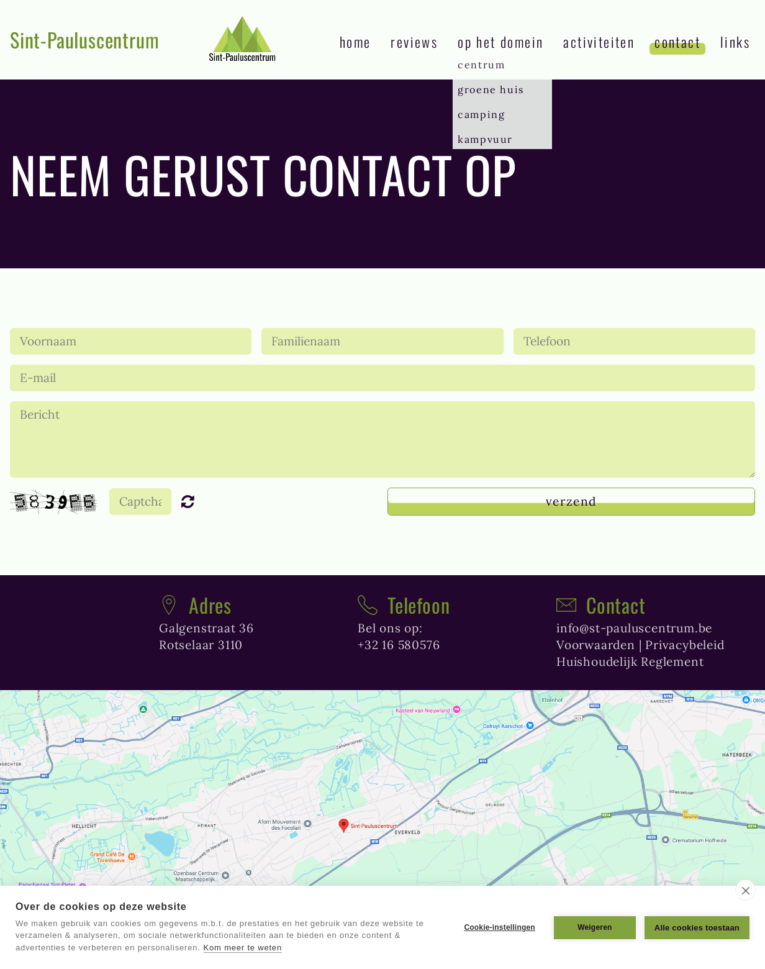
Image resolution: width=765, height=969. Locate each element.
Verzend (571, 501)
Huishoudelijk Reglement (630, 661)
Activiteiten (599, 41)
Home (355, 41)
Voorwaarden (595, 644)
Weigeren (594, 927)
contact (677, 41)
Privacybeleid (684, 644)
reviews (414, 41)
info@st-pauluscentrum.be (634, 628)
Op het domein (500, 41)
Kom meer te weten (243, 947)
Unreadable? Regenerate (193, 501)
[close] (745, 890)
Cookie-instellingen (499, 927)
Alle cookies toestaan (697, 927)
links (735, 41)
